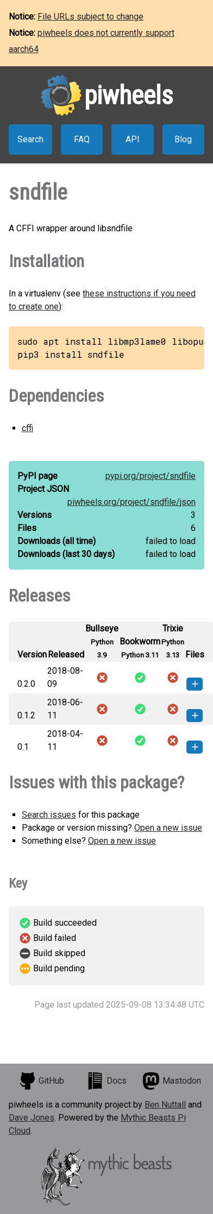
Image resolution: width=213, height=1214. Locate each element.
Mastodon (171, 1081)
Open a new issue (168, 828)
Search (30, 139)
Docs (106, 1081)
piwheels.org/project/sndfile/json (131, 502)
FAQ (82, 139)
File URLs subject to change (90, 16)
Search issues (49, 815)
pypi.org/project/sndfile (150, 476)
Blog (183, 139)
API (133, 139)
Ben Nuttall (165, 1104)
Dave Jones (31, 1117)
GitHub (41, 1081)
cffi (27, 428)
